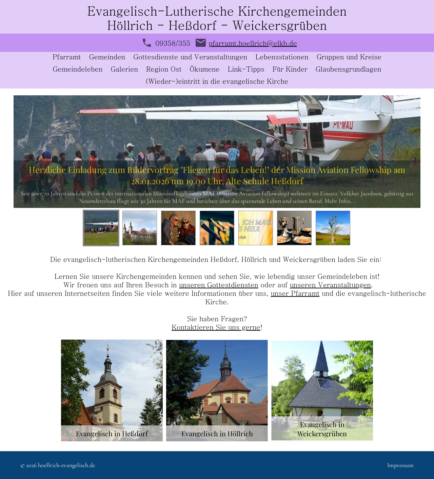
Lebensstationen (282, 57)
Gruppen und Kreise (349, 57)
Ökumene (204, 70)
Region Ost (163, 70)
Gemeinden (107, 57)
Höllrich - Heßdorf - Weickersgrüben (217, 24)
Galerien (124, 70)
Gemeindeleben (78, 70)
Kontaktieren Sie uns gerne (216, 327)
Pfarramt (67, 57)
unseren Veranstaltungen (330, 284)
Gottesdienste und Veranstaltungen (190, 57)
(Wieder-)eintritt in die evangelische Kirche (217, 82)
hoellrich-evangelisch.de (66, 465)
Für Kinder (290, 70)
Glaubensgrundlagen (348, 70)
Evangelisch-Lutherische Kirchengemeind (210, 10)
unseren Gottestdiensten (218, 284)
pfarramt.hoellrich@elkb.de (253, 43)
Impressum (400, 465)
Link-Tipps (246, 70)
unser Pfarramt (295, 293)
